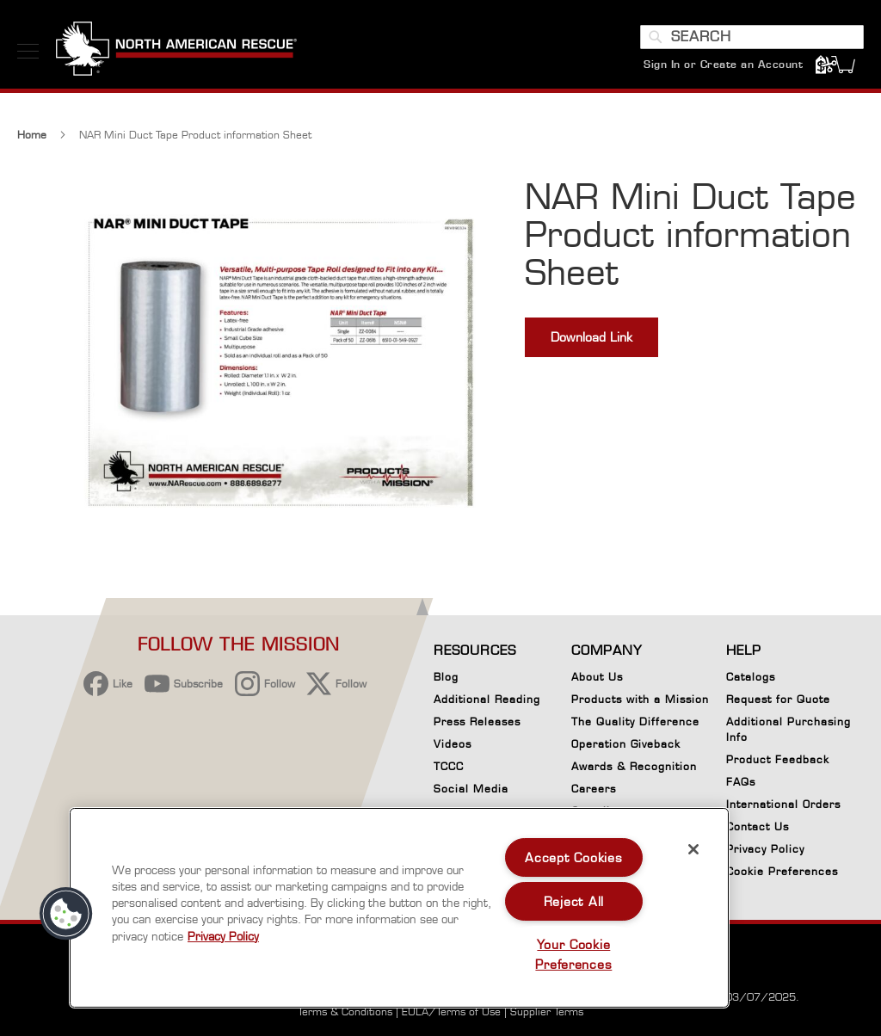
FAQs (740, 781)
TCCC (449, 766)
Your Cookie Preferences (573, 954)
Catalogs (750, 676)
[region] (399, 907)
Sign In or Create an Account (723, 64)
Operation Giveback (626, 743)
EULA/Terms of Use (451, 1011)
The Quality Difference (635, 721)
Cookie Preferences (782, 874)
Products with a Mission (640, 699)
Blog (446, 676)
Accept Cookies (573, 857)
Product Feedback (777, 759)
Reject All (574, 901)
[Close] (693, 849)
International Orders (783, 804)
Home (31, 134)
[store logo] (176, 51)
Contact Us (757, 826)
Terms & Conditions (345, 1011)
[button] (66, 913)
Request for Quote (778, 699)
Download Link (591, 337)
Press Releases (477, 721)
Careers (593, 788)
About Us (597, 676)
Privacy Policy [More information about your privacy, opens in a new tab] (223, 936)
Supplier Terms (546, 1011)
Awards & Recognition (634, 766)
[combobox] (752, 37)
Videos (452, 743)
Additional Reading (487, 699)
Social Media (471, 788)
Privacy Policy (765, 848)
